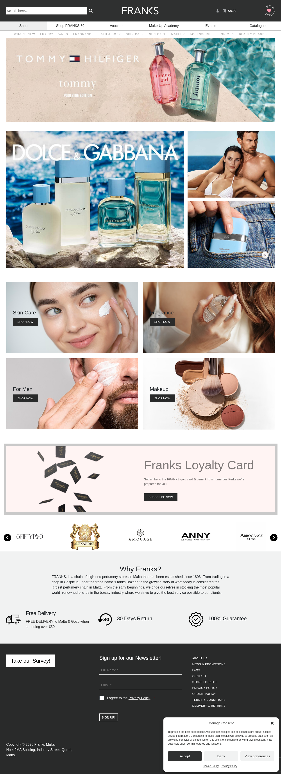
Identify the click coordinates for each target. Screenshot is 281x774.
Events (210, 26)
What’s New (24, 34)
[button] (272, 723)
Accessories (202, 34)
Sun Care (157, 34)
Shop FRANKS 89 (70, 26)
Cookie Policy (211, 766)
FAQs (196, 670)
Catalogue (258, 26)
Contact (199, 676)
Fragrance (83, 34)
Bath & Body (110, 34)
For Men (226, 34)
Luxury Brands (54, 34)
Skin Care (135, 34)
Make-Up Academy (164, 26)
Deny (221, 756)
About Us (200, 658)
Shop (23, 26)
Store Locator (205, 682)
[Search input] (47, 10)
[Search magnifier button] (91, 10)
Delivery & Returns (209, 705)
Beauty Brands (253, 34)
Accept (185, 756)
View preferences (257, 756)
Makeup (178, 34)
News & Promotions (209, 664)
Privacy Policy (229, 766)
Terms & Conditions (209, 699)
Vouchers (117, 26)
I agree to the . (131, 698)
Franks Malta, (44, 744)
